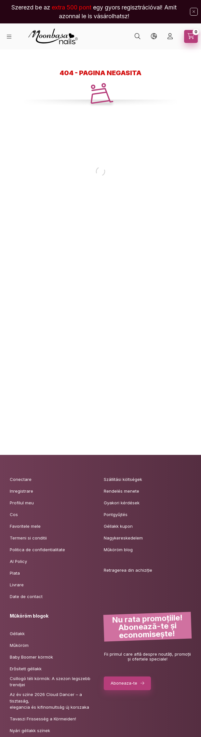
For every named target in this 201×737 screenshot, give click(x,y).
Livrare (17, 584)
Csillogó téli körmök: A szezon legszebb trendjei (50, 682)
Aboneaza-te (124, 683)
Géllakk (17, 633)
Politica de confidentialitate (37, 549)
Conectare (21, 479)
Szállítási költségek (123, 479)
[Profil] (170, 36)
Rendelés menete (121, 491)
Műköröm (19, 645)
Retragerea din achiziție (128, 570)
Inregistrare (21, 491)
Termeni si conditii (28, 537)
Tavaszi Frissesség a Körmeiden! (43, 718)
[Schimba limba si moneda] (153, 36)
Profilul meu (22, 502)
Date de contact (26, 596)
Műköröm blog (118, 549)
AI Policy (18, 561)
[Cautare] (137, 36)
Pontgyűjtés (115, 514)
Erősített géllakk (26, 668)
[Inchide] (194, 12)
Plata (15, 573)
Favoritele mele (25, 526)
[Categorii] (9, 37)
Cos (14, 514)
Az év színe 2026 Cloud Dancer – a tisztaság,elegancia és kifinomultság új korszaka (49, 701)
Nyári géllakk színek (30, 730)
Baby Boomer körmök (31, 657)
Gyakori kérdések (122, 502)
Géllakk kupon (118, 526)
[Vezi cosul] (191, 36)
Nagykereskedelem (123, 537)
